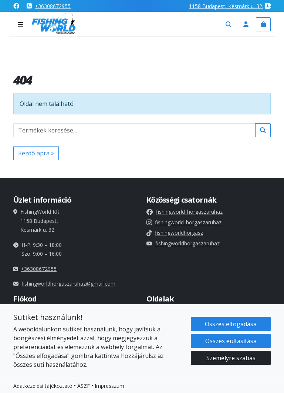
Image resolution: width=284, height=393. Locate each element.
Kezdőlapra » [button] (36, 153)
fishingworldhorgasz (174, 232)
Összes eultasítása (231, 341)
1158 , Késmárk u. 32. (226, 6)
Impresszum (109, 386)
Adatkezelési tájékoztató (42, 386)
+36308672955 (53, 6)
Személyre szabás (231, 358)
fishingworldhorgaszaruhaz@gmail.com (68, 283)
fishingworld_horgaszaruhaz (184, 211)
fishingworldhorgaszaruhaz (183, 243)
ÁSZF (83, 386)
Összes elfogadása (231, 324)
